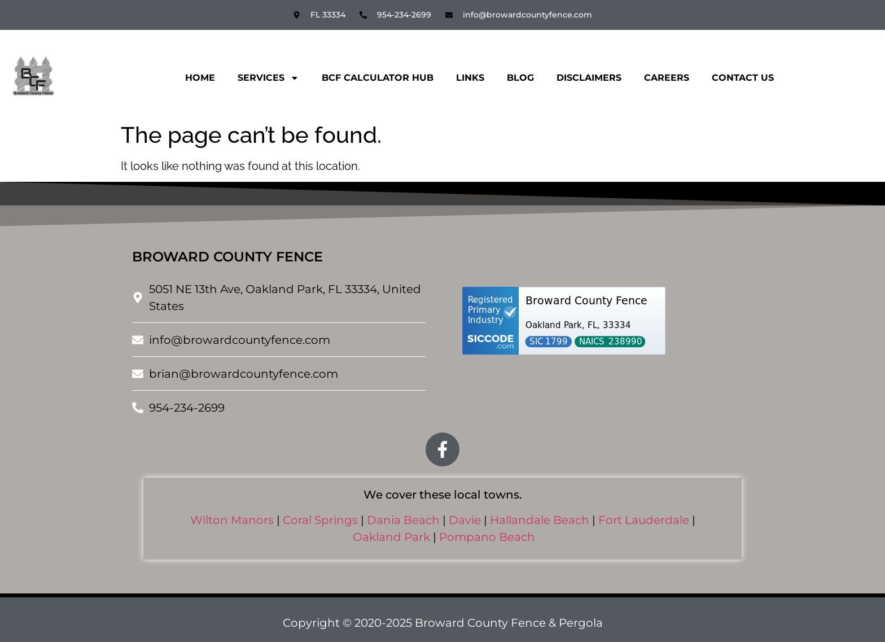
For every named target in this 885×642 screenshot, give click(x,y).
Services (268, 78)
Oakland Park (391, 537)
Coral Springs (320, 520)
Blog (520, 77)
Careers (666, 77)
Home (200, 77)
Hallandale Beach (539, 520)
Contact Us (743, 77)
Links (470, 77)
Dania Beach (403, 520)
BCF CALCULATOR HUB (377, 77)
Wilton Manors (232, 520)
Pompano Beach (487, 537)
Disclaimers (589, 77)
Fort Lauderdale (643, 520)
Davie (465, 520)
